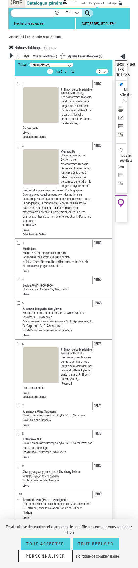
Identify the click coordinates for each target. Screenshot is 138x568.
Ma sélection (126, 92)
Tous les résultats (126, 158)
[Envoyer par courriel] (121, 119)
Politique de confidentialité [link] (97, 556)
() (81, 56)
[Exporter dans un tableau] (121, 127)
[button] (56, 13)
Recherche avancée (28, 23)
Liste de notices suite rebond (42, 36)
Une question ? (96, 3)
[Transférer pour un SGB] (121, 136)
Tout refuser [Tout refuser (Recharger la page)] (96, 544)
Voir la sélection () (45, 56)
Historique (112, 3)
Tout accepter (45, 544)
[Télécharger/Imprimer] (121, 111)
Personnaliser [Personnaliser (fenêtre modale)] (45, 556)
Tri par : (23, 64)
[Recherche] (32, 13)
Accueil (14, 36)
